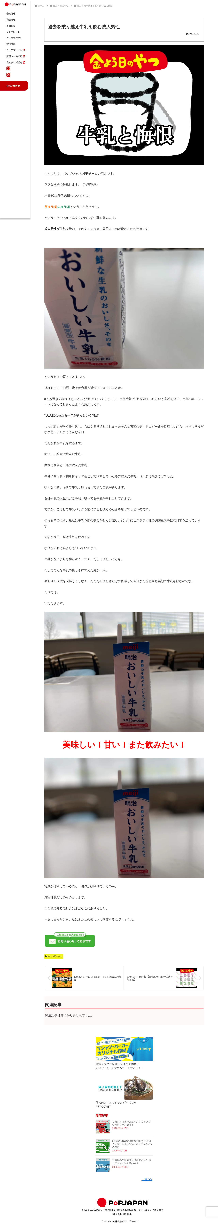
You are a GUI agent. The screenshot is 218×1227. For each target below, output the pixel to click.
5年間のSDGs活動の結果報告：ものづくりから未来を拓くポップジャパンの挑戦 (132, 1144)
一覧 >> (147, 1179)
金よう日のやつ (54, 956)
